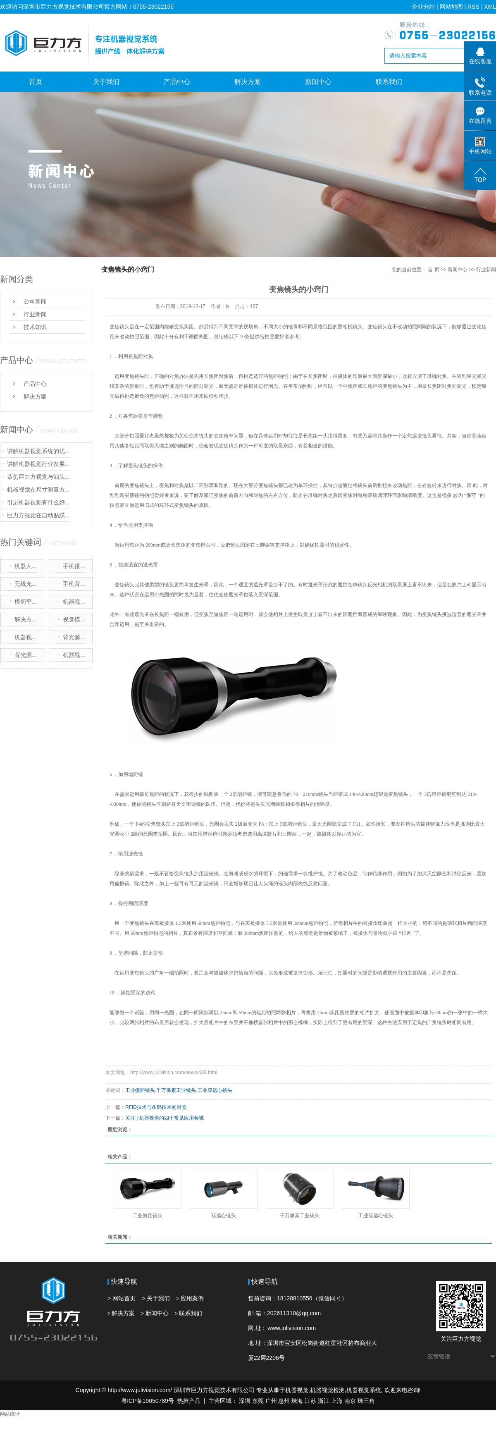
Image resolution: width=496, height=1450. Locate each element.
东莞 (258, 1400)
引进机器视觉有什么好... (38, 502)
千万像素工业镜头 (176, 1090)
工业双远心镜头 (215, 1090)
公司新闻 (35, 301)
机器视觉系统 (363, 1390)
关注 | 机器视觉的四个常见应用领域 (164, 1118)
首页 (35, 81)
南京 (350, 1400)
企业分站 (423, 6)
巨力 (458, 1338)
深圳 (244, 1400)
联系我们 (389, 81)
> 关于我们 (156, 1298)
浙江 (323, 1400)
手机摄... (74, 566)
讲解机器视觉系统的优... (38, 451)
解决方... (25, 619)
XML (490, 6)
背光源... (74, 637)
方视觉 (472, 1338)
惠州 (284, 1400)
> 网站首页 (121, 1298)
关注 (446, 1338)
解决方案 (247, 81)
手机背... (74, 583)
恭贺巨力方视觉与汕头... (38, 476)
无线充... (25, 583)
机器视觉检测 (327, 1390)
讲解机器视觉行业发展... (38, 464)
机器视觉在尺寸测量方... (38, 489)
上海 (337, 1400)
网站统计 (10, 1414)
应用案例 (192, 1298)
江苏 (310, 1400)
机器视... (74, 601)
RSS (473, 6)
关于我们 (106, 81)
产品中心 (177, 81)
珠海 (297, 1400)
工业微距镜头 (140, 1090)
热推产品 (188, 1400)
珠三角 (366, 1400)
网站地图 (451, 6)
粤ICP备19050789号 (147, 1400)
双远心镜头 (223, 1215)
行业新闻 (35, 314)
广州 (271, 1400)
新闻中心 (318, 81)
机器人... (25, 566)
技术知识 (35, 327)
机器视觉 (296, 1390)
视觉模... (74, 619)
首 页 (433, 269)
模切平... (25, 601)
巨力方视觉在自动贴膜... (38, 515)
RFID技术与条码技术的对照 (155, 1107)
